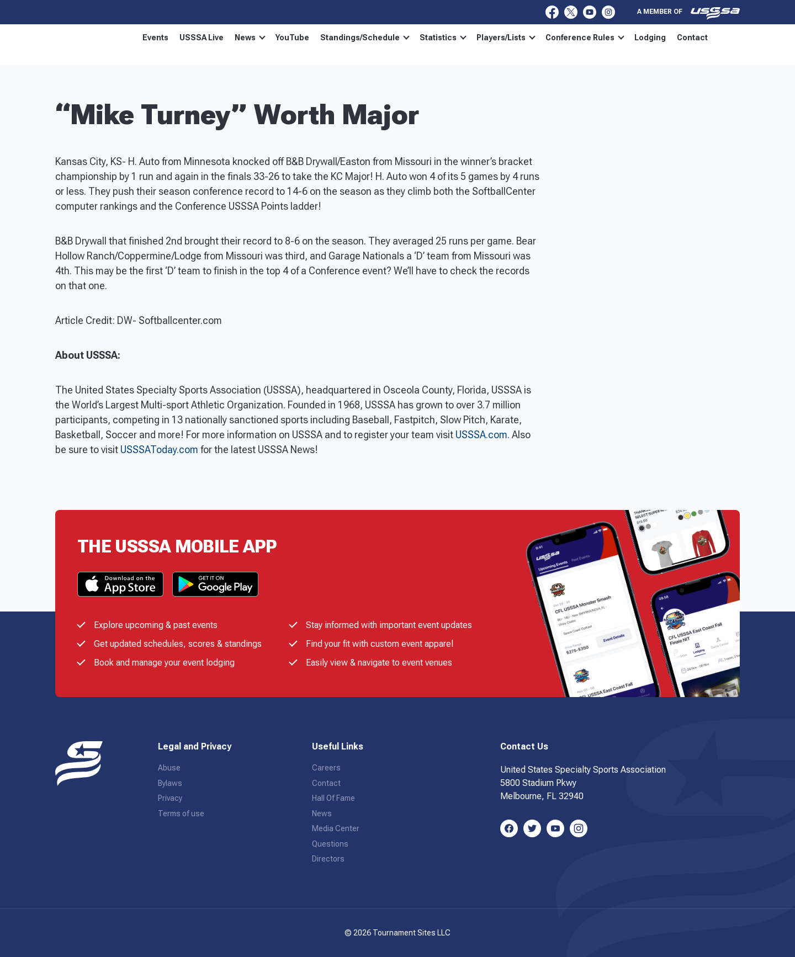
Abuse (169, 767)
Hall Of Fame (333, 798)
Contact (692, 37)
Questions (330, 843)
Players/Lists (506, 37)
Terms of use (181, 813)
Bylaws (170, 783)
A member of (688, 13)
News (250, 37)
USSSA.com (481, 434)
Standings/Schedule (365, 37)
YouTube (292, 37)
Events (155, 37)
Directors (328, 858)
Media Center (335, 828)
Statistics (443, 37)
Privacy (170, 798)
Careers (326, 767)
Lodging (650, 37)
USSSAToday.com (159, 449)
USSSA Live (201, 37)
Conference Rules (584, 37)
